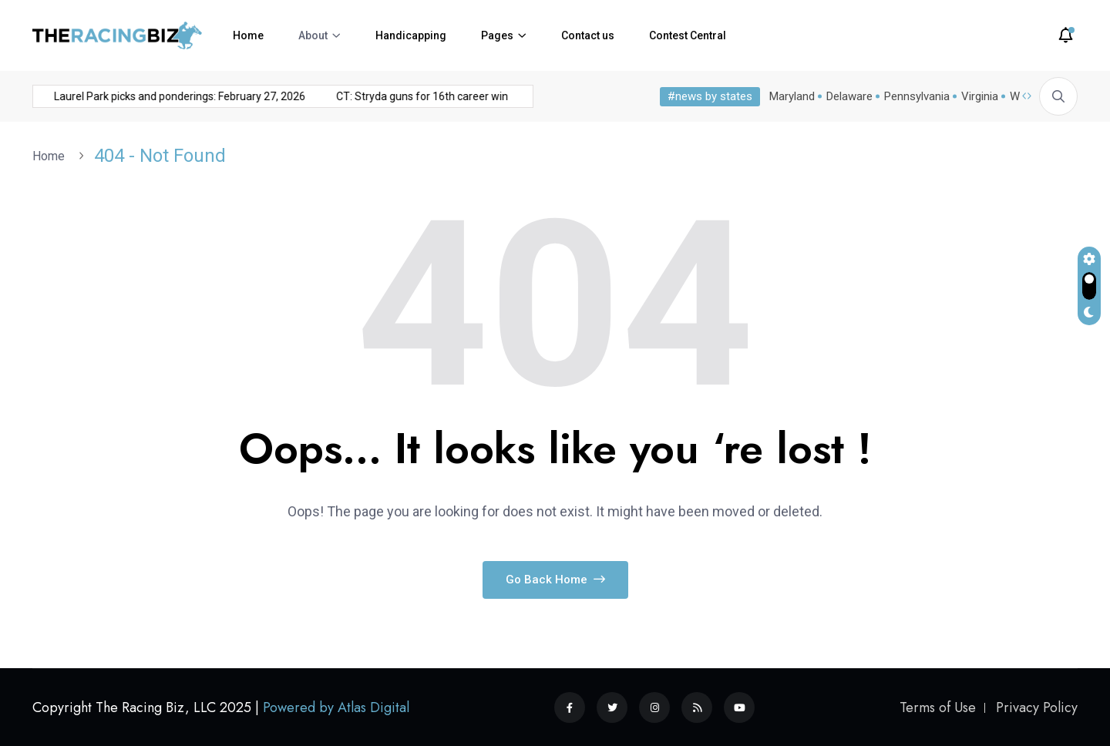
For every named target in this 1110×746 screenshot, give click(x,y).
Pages (497, 35)
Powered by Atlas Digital (336, 707)
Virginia (976, 96)
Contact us (587, 35)
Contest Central (687, 35)
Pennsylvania (914, 96)
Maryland (789, 96)
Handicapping (410, 35)
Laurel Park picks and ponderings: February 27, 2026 (152, 96)
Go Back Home (555, 579)
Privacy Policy (1037, 707)
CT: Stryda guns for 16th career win (394, 96)
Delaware (846, 96)
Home (248, 35)
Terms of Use (938, 707)
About (313, 35)
